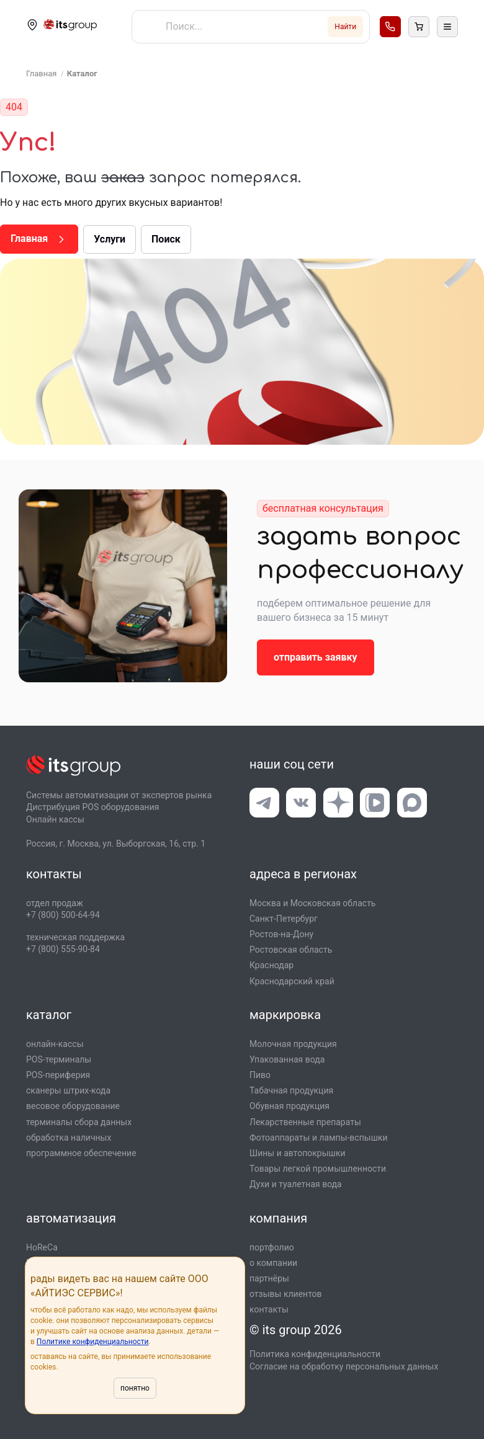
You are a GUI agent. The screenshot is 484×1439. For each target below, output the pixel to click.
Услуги (109, 239)
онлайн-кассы (55, 1044)
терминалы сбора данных (79, 1122)
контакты (269, 1309)
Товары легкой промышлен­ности (317, 1169)
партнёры (269, 1278)
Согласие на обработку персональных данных (343, 1366)
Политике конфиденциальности (93, 1341)
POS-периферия (58, 1075)
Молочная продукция (293, 1044)
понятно (135, 1388)
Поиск (166, 239)
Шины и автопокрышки (297, 1153)
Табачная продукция (291, 1090)
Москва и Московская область (312, 903)
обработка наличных (68, 1138)
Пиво (260, 1075)
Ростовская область (290, 950)
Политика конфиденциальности (314, 1354)
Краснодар (271, 965)
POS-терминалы (58, 1059)
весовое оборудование (73, 1106)
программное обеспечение (81, 1153)
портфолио (271, 1247)
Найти (345, 26)
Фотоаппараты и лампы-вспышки (318, 1138)
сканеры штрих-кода (68, 1090)
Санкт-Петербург (283, 919)
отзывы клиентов (285, 1294)
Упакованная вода (287, 1059)
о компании (273, 1263)
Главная (39, 239)
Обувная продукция (289, 1106)
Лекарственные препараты (305, 1122)
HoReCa (42, 1247)
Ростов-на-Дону (281, 934)
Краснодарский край (291, 981)
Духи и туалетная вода (295, 1184)
